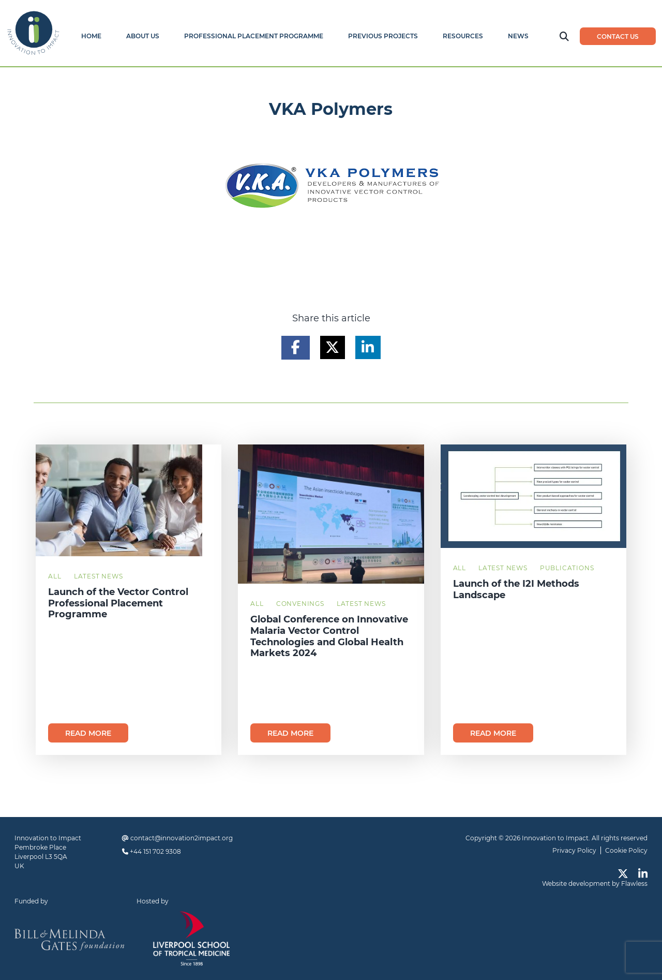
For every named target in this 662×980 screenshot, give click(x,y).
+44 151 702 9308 (155, 851)
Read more (88, 733)
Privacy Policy (574, 850)
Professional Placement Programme (253, 36)
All (54, 576)
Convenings (300, 603)
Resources (463, 36)
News (518, 36)
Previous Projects (383, 36)
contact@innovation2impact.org (181, 838)
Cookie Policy (626, 850)
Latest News (98, 576)
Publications (567, 568)
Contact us (618, 36)
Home (91, 36)
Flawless (634, 883)
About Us (142, 36)
